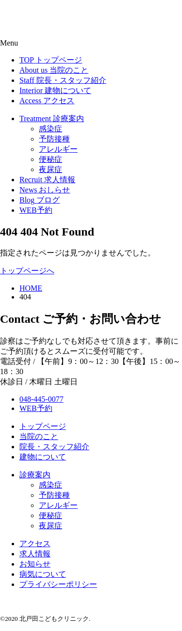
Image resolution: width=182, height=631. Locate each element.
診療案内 (34, 475)
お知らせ (34, 564)
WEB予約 (35, 408)
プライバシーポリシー (58, 584)
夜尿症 (50, 525)
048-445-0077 (41, 399)
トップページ (42, 426)
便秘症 (50, 515)
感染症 (50, 485)
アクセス (34, 543)
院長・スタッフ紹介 (54, 446)
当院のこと (38, 436)
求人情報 (34, 554)
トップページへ (27, 271)
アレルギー (58, 505)
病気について (42, 574)
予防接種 (54, 495)
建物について (42, 457)
